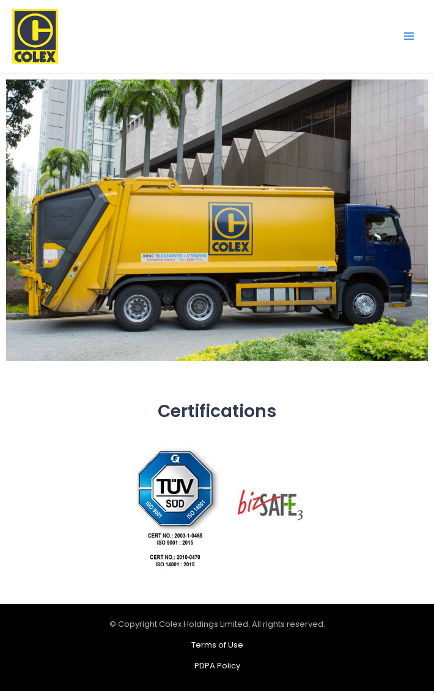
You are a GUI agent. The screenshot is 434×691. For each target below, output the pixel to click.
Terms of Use (217, 645)
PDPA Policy (217, 665)
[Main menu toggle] (409, 37)
